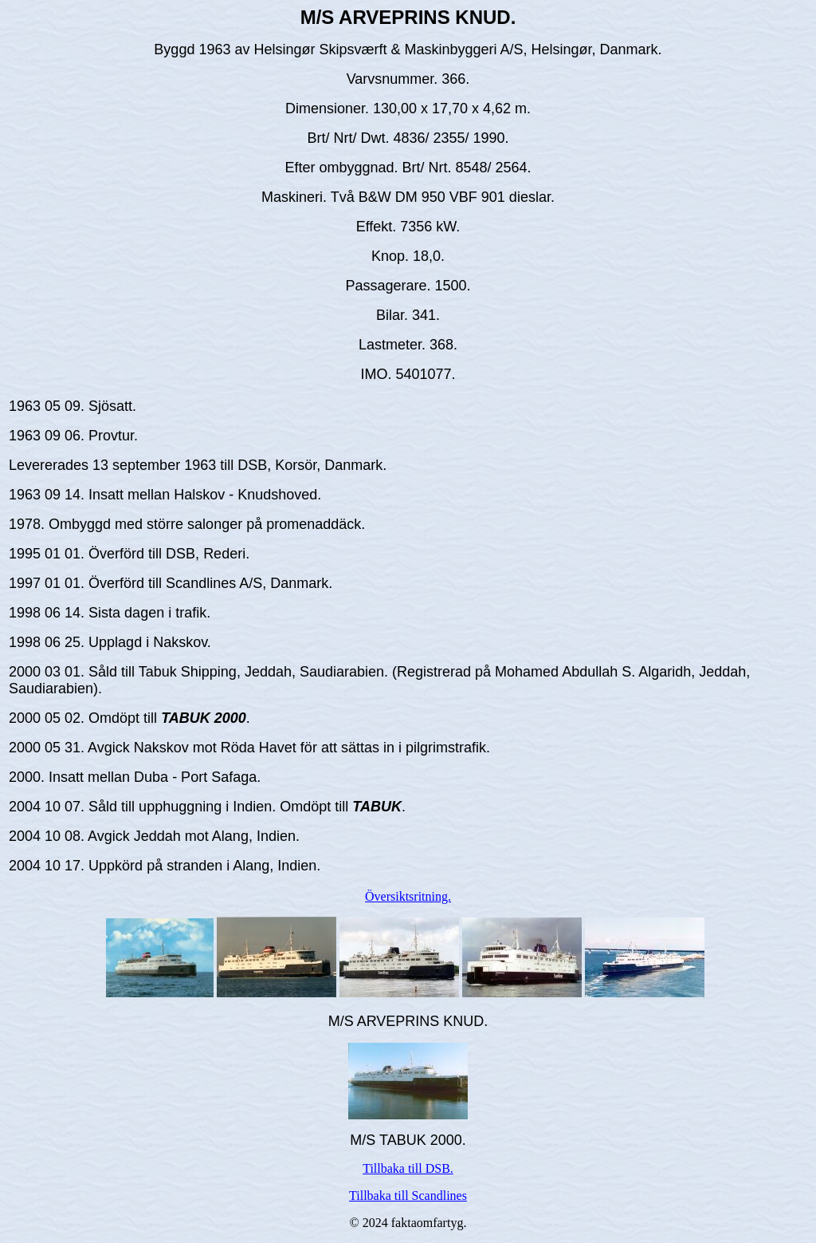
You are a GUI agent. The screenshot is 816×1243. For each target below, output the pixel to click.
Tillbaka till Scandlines (408, 1195)
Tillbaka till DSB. (408, 1168)
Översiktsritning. (408, 896)
